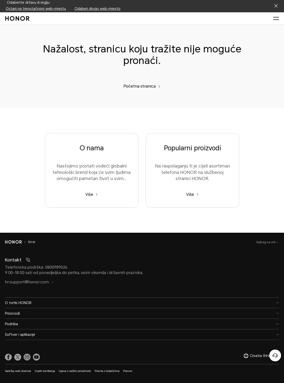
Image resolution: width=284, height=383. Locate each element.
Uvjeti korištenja (45, 371)
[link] (8, 357)
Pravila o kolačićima (107, 371)
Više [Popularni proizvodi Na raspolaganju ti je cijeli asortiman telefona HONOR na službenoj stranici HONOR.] (192, 194)
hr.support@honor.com (29, 282)
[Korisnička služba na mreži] (275, 355)
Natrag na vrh (266, 242)
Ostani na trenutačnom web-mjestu (36, 9)
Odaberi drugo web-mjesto (97, 9)
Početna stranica (141, 86)
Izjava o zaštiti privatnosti (75, 371)
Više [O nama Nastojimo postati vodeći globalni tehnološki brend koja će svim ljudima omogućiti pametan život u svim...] (91, 194)
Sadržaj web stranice (18, 371)
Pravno (127, 371)
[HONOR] (13, 242)
